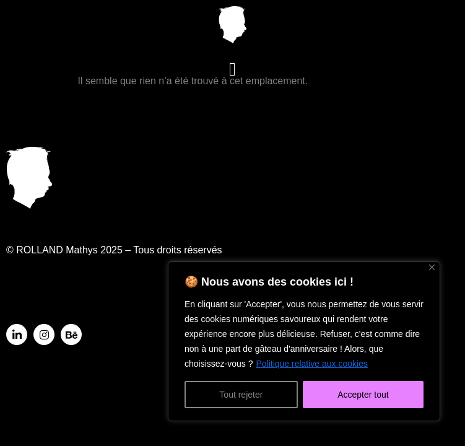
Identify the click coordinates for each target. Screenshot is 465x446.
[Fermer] (432, 267)
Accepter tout (363, 395)
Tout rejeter (241, 395)
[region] (304, 341)
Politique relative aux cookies (312, 364)
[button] (233, 70)
